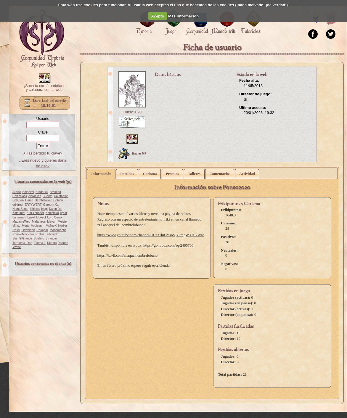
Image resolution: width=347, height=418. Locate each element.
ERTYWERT (33, 204)
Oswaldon (28, 230)
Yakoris (63, 243)
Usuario (42, 118)
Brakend (55, 192)
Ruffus (40, 234)
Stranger (51, 238)
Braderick (42, 192)
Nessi (16, 230)
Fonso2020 (132, 112)
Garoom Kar (51, 204)
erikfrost (17, 204)
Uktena (52, 243)
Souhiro (39, 238)
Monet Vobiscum (33, 225)
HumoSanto (20, 208)
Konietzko (52, 213)
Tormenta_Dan (22, 243)
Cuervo (47, 196)
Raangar (42, 230)
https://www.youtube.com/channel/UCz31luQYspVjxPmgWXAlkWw (150, 235)
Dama (29, 200)
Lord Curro (54, 217)
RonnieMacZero (23, 234)
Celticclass (19, 196)
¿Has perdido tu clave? (42, 153)
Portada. (41, 38)
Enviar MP (132, 154)
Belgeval (28, 192)
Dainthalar (61, 196)
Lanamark (19, 217)
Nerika (62, 225)
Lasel (31, 217)
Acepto (157, 16)
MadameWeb (21, 221)
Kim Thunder (35, 213)
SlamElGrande (22, 238)
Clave (43, 132)
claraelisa (34, 196)
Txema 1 (40, 243)
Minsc (16, 225)
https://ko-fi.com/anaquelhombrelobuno (127, 255)
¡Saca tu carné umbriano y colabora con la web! (44, 88)
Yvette (16, 247)
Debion (58, 200)
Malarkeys (39, 221)
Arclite (16, 192)
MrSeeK (51, 225)
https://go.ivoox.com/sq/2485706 (168, 245)
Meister (63, 221)
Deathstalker (43, 200)
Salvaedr (51, 234)
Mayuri (51, 221)
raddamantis (57, 230)
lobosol (41, 217)
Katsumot (18, 213)
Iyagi (44, 208)
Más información (183, 16)
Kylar (63, 213)
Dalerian (18, 200)
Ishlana (35, 208)
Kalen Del (55, 208)
